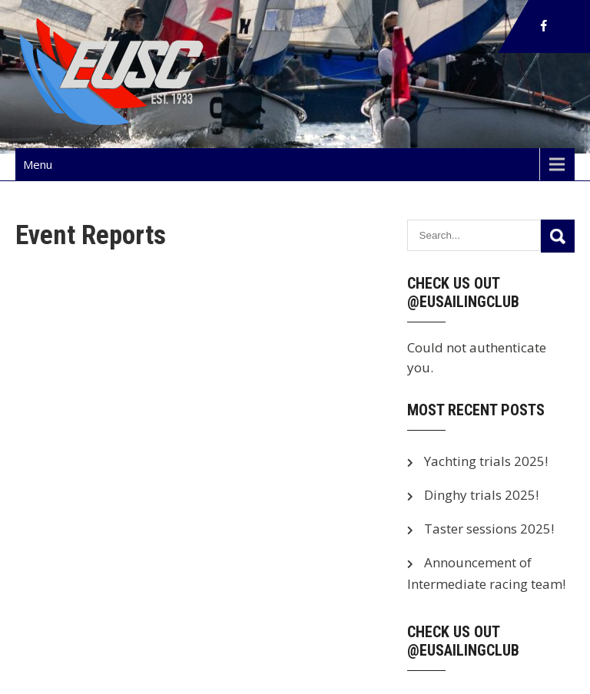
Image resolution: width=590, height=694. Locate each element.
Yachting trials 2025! (486, 461)
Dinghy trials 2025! (481, 495)
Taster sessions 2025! (489, 528)
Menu (37, 164)
